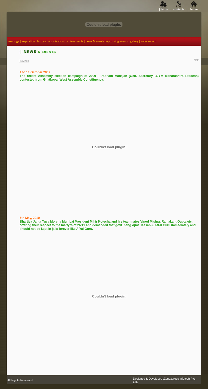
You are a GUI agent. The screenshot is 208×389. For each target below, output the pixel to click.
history (41, 41)
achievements (74, 41)
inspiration (28, 41)
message (13, 41)
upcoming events (117, 41)
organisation (56, 41)
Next (196, 60)
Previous (24, 61)
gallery (134, 41)
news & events (95, 41)
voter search (148, 41)
